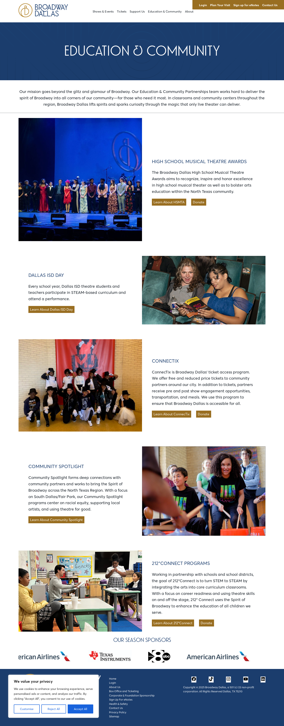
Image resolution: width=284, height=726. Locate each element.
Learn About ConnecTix (172, 414)
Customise (27, 709)
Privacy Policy (117, 712)
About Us (114, 687)
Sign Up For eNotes (121, 699)
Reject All (54, 709)
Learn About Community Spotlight (56, 520)
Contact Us (269, 5)
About (189, 11)
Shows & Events (103, 11)
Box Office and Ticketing (124, 691)
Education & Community (165, 11)
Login (203, 5)
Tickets (121, 11)
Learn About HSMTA (169, 202)
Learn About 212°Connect (173, 623)
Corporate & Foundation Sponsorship (132, 695)
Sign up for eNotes (246, 5)
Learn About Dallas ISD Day (51, 309)
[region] (53, 696)
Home (112, 678)
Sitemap (114, 716)
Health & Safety (118, 703)
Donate (198, 202)
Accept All (80, 709)
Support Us (137, 11)
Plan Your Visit (220, 5)
